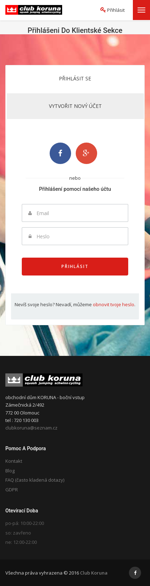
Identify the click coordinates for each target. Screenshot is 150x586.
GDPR (11, 489)
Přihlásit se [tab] (75, 78)
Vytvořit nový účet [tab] (75, 106)
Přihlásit (75, 266)
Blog (10, 470)
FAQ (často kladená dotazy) (34, 480)
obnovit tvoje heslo (113, 304)
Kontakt (13, 461)
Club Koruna (94, 573)
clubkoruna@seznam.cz (31, 427)
